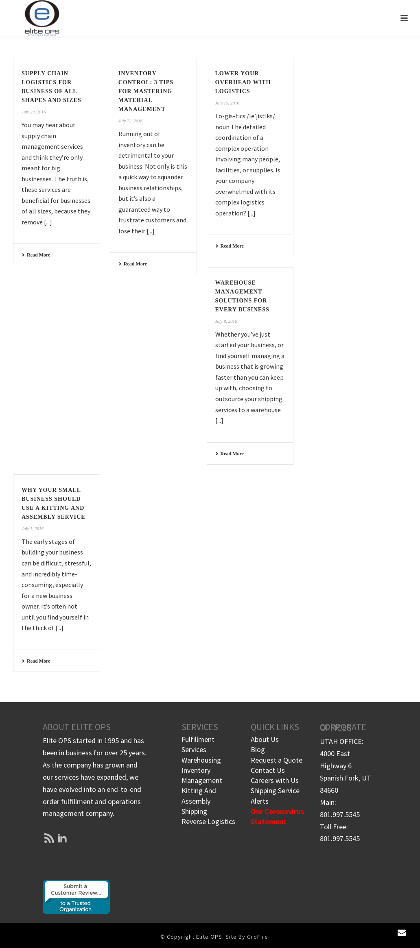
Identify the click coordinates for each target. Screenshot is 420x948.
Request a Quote (276, 760)
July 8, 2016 (226, 321)
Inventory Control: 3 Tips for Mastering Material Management (145, 91)
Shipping (194, 811)
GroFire (257, 936)
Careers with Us (275, 780)
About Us (265, 739)
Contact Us (268, 770)
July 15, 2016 (227, 102)
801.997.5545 (340, 814)
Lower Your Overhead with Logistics (243, 82)
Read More (36, 255)
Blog (258, 749)
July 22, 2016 (130, 120)
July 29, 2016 (34, 111)
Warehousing (201, 760)
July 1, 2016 (33, 528)
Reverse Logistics (208, 821)
